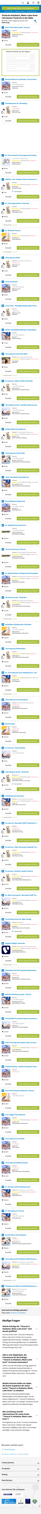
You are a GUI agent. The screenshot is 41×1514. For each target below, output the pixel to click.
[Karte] (35, 20)
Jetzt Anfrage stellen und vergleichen (20, 8)
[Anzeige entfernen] (39, 1506)
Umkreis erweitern (18, 1312)
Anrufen (8, 45)
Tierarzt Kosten (9, 1449)
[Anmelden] (28, 2)
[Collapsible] (37, 1329)
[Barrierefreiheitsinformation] (33, 2)
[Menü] (38, 2)
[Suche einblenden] (23, 2)
